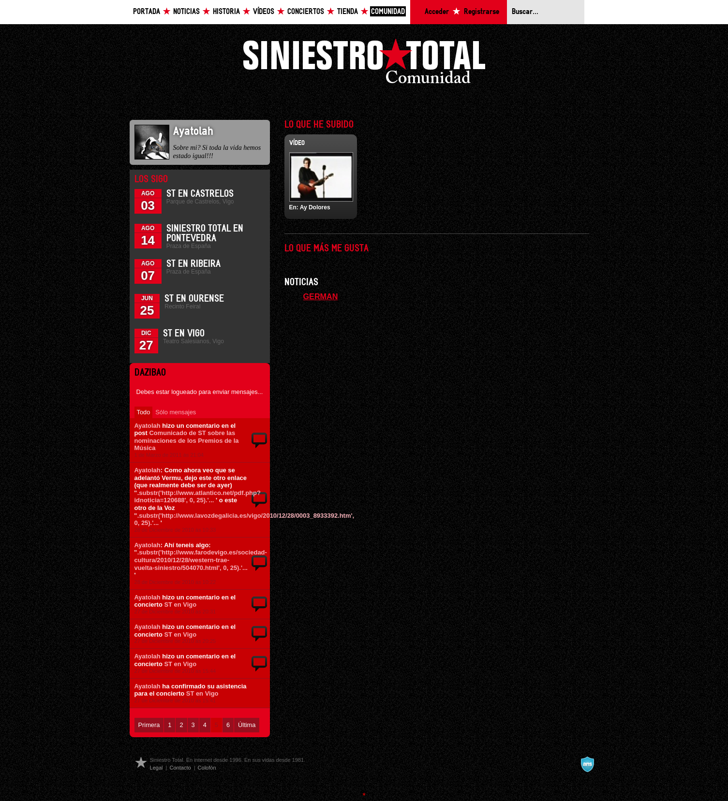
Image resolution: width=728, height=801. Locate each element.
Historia (226, 11)
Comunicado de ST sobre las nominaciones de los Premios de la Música (186, 440)
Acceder (437, 11)
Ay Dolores (315, 207)
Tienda (347, 11)
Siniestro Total (364, 63)
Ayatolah (147, 425)
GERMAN (320, 296)
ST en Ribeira (193, 264)
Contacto (180, 768)
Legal (156, 768)
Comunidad (388, 11)
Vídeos (263, 11)
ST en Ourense (194, 298)
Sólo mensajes (175, 412)
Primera (149, 724)
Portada (146, 11)
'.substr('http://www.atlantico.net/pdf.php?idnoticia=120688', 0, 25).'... (197, 496)
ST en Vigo (184, 333)
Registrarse (481, 11)
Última (246, 724)
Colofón (207, 768)
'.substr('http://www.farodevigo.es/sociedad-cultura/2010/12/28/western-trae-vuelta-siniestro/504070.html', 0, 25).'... (200, 560)
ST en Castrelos (200, 193)
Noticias (186, 11)
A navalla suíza (587, 764)
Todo (143, 412)
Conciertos (305, 11)
